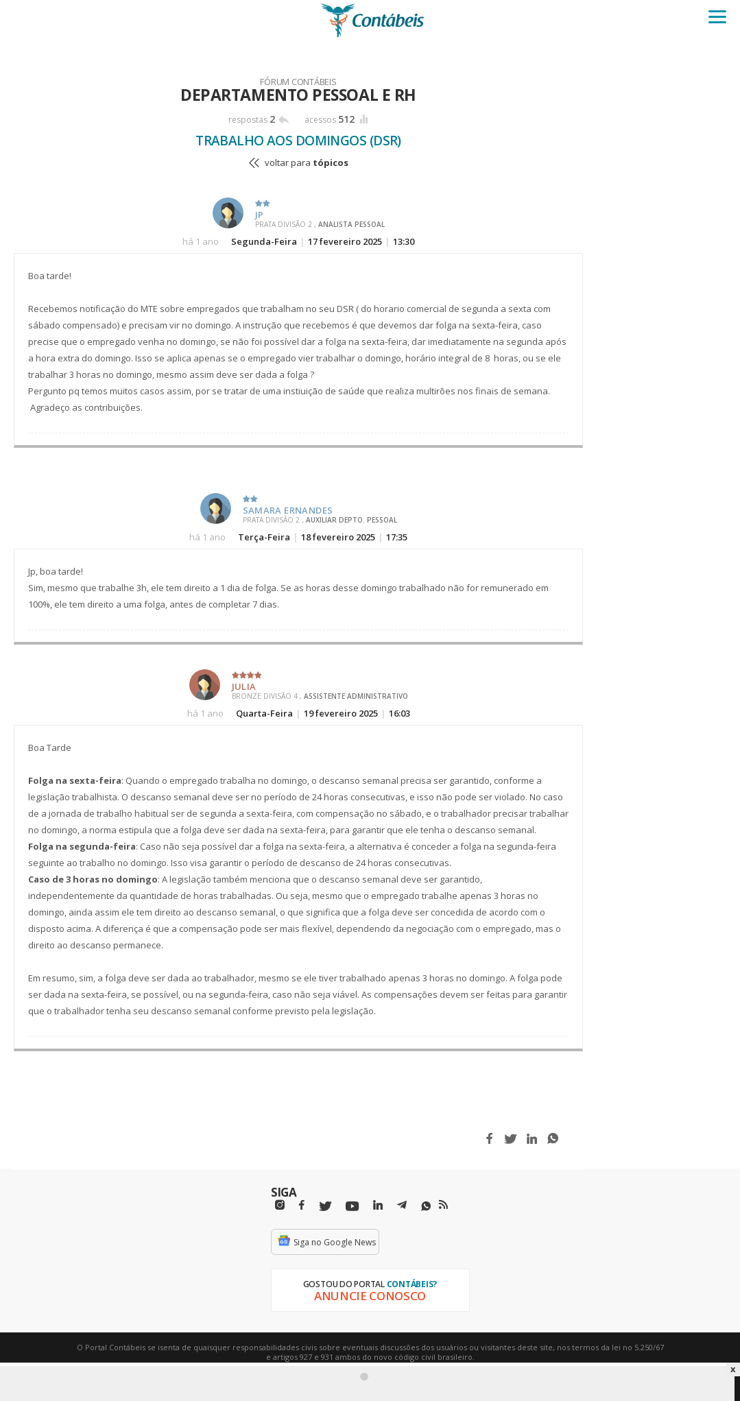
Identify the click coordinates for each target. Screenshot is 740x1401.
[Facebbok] (302, 1205)
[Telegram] (402, 1207)
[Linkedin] (378, 1205)
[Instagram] (280, 1205)
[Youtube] (352, 1206)
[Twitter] (325, 1206)
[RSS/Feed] (443, 1205)
